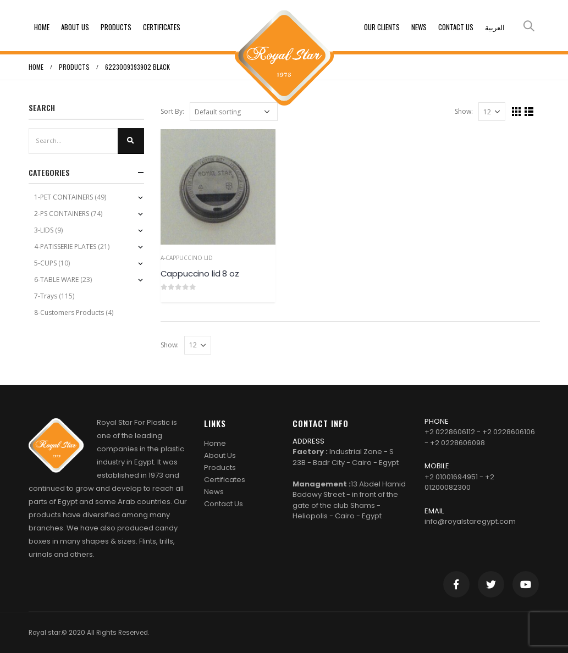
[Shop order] (234, 111)
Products (116, 26)
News (419, 26)
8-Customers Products (69, 312)
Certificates (161, 26)
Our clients (382, 26)
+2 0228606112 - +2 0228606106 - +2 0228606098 (479, 437)
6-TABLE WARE (56, 279)
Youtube (525, 584)
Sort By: (172, 111)
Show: (464, 111)
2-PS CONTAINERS (61, 213)
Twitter (491, 584)
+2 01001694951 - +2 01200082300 (459, 482)
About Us (75, 26)
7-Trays (45, 296)
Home (41, 26)
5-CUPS (45, 263)
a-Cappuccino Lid (187, 258)
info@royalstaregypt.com (470, 521)
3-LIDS (43, 230)
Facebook (456, 584)
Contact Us (455, 26)
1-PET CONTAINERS (63, 197)
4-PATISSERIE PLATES (65, 246)
